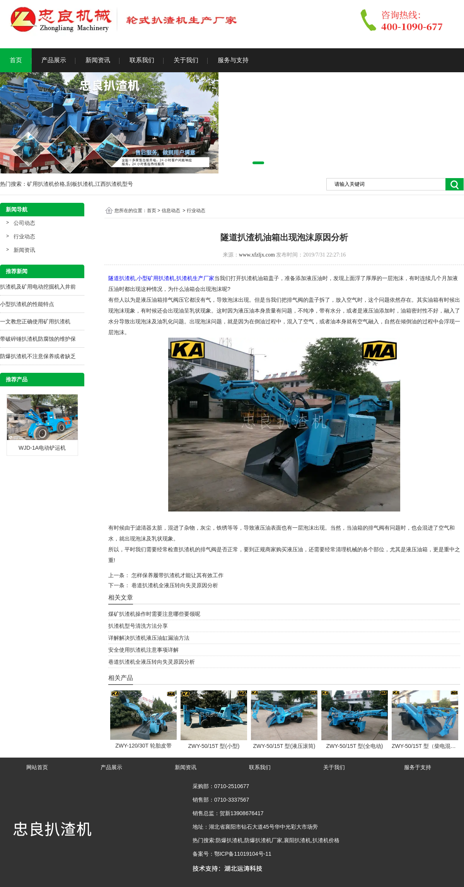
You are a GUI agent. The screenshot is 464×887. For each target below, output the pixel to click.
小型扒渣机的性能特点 (27, 304)
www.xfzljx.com (257, 255)
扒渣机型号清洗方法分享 (138, 626)
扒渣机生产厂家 (195, 278)
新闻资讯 (97, 60)
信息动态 (171, 210)
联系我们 (142, 60)
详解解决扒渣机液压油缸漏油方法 (148, 638)
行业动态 (24, 236)
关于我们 (186, 60)
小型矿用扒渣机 (156, 278)
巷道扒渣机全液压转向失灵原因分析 (174, 585)
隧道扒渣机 (121, 278)
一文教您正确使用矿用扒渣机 (35, 321)
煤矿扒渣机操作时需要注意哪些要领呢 (154, 614)
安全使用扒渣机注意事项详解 (143, 650)
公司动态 (24, 223)
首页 (16, 60)
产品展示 (53, 60)
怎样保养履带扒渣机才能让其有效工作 (176, 575)
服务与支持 (233, 60)
